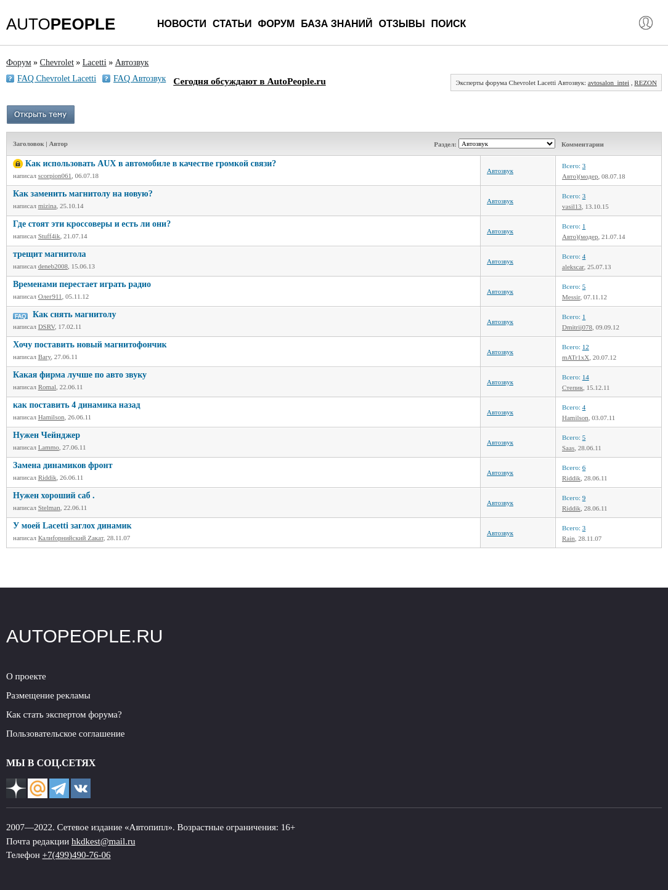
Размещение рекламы (48, 695)
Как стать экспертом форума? (64, 714)
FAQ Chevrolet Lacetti (56, 78)
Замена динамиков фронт (63, 465)
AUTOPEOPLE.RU (84, 636)
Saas (568, 447)
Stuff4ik (49, 236)
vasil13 (572, 206)
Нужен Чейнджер (46, 435)
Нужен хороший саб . (54, 495)
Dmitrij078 (577, 327)
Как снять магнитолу (74, 314)
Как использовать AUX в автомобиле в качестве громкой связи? (150, 163)
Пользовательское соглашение (65, 733)
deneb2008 (53, 266)
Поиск (448, 23)
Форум (276, 23)
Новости (181, 23)
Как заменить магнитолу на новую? (83, 193)
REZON (645, 82)
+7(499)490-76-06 (77, 855)
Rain (568, 538)
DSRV (46, 326)
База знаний (336, 23)
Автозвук (500, 170)
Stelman (49, 507)
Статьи (232, 23)
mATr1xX (575, 357)
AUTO (60, 24)
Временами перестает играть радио (82, 284)
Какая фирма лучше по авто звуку (80, 374)
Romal (47, 386)
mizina (47, 205)
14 (585, 377)
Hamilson (51, 417)
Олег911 (50, 296)
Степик (572, 387)
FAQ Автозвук (139, 78)
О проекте (26, 676)
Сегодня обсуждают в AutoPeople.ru (249, 81)
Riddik (47, 477)
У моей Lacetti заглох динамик (72, 525)
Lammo (48, 447)
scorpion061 (54, 175)
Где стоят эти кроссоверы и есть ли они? (92, 224)
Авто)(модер (580, 176)
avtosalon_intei (608, 82)
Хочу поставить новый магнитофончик (90, 344)
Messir (571, 297)
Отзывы (401, 23)
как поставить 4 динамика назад (77, 405)
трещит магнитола (49, 254)
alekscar (573, 266)
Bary (44, 356)
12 (585, 346)
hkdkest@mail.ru (103, 841)
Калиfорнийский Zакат (71, 537)
